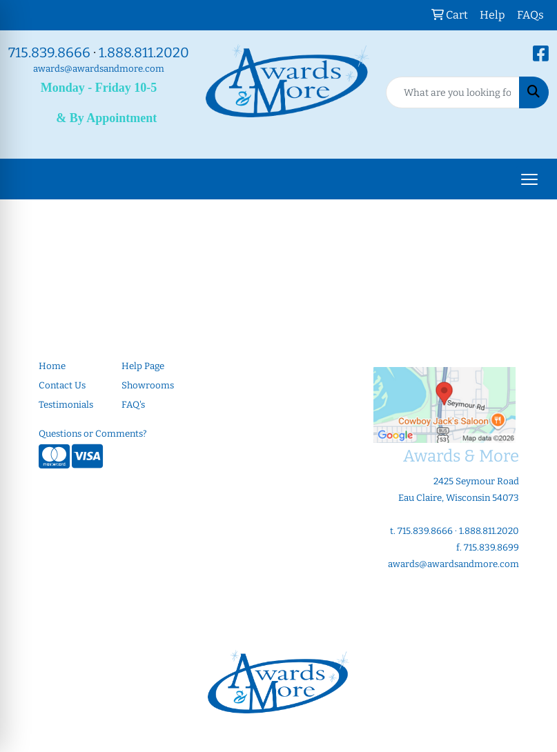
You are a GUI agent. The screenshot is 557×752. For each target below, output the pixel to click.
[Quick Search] (453, 92)
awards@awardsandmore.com (98, 69)
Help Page (142, 366)
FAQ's (133, 404)
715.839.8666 (49, 52)
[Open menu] (529, 179)
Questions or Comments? (93, 433)
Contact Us (62, 385)
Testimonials (66, 404)
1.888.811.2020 (144, 52)
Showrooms (147, 385)
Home (52, 366)
